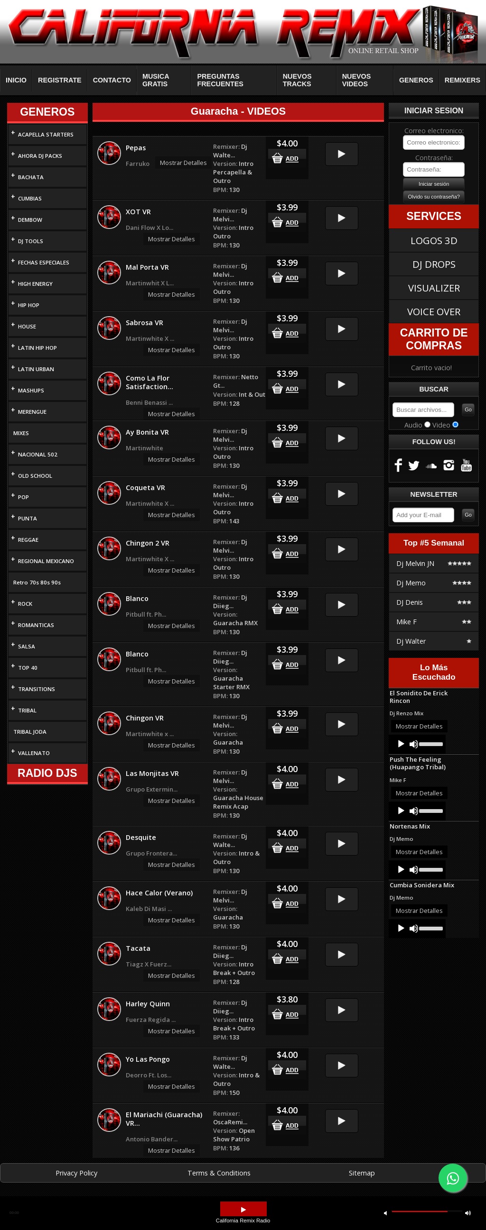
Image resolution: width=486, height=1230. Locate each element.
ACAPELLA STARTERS (46, 134)
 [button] (385, 1212)
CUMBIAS (30, 198)
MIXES (21, 433)
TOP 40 (27, 667)
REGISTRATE (60, 80)
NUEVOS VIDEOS (356, 80)
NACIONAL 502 (37, 454)
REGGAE (28, 539)
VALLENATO (34, 752)
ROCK (25, 603)
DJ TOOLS (30, 241)
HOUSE (27, 326)
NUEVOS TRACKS (297, 80)
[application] (417, 744)
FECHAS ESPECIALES (43, 262)
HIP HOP (28, 305)
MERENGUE (32, 411)
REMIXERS (462, 80)
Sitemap (362, 1172)
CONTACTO (112, 80)
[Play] (401, 744)
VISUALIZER (434, 287)
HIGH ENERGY (35, 283)
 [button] (243, 1210)
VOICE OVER (433, 311)
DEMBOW (30, 219)
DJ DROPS (434, 264)
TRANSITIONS (36, 688)
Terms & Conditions (219, 1172)
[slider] (430, 743)
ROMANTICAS (36, 625)
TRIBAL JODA (30, 731)
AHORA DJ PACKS (40, 155)
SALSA (26, 646)
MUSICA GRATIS (155, 80)
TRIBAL (27, 710)
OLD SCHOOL (35, 475)
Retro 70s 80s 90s (37, 582)
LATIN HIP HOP (37, 347)
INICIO (16, 80)
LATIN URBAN (36, 369)
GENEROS (416, 80)
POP (23, 497)
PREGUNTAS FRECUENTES (220, 80)
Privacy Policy (76, 1172)
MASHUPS (31, 390)
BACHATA (31, 177)
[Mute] (414, 744)
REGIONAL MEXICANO (46, 561)
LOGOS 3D (434, 240)
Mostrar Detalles (183, 162)
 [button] (468, 1212)
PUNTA (27, 518)
